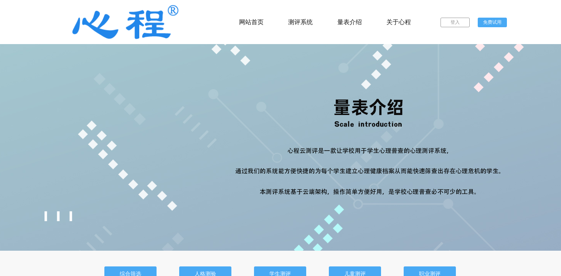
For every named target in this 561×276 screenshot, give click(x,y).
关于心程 (398, 22)
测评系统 (300, 22)
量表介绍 (349, 22)
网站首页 (251, 22)
